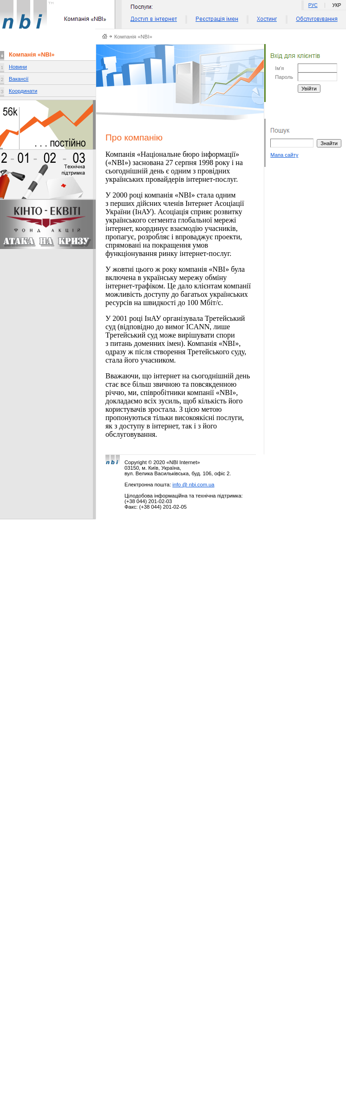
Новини (18, 67)
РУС (313, 5)
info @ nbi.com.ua (193, 484)
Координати (23, 91)
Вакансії (18, 79)
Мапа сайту (284, 155)
